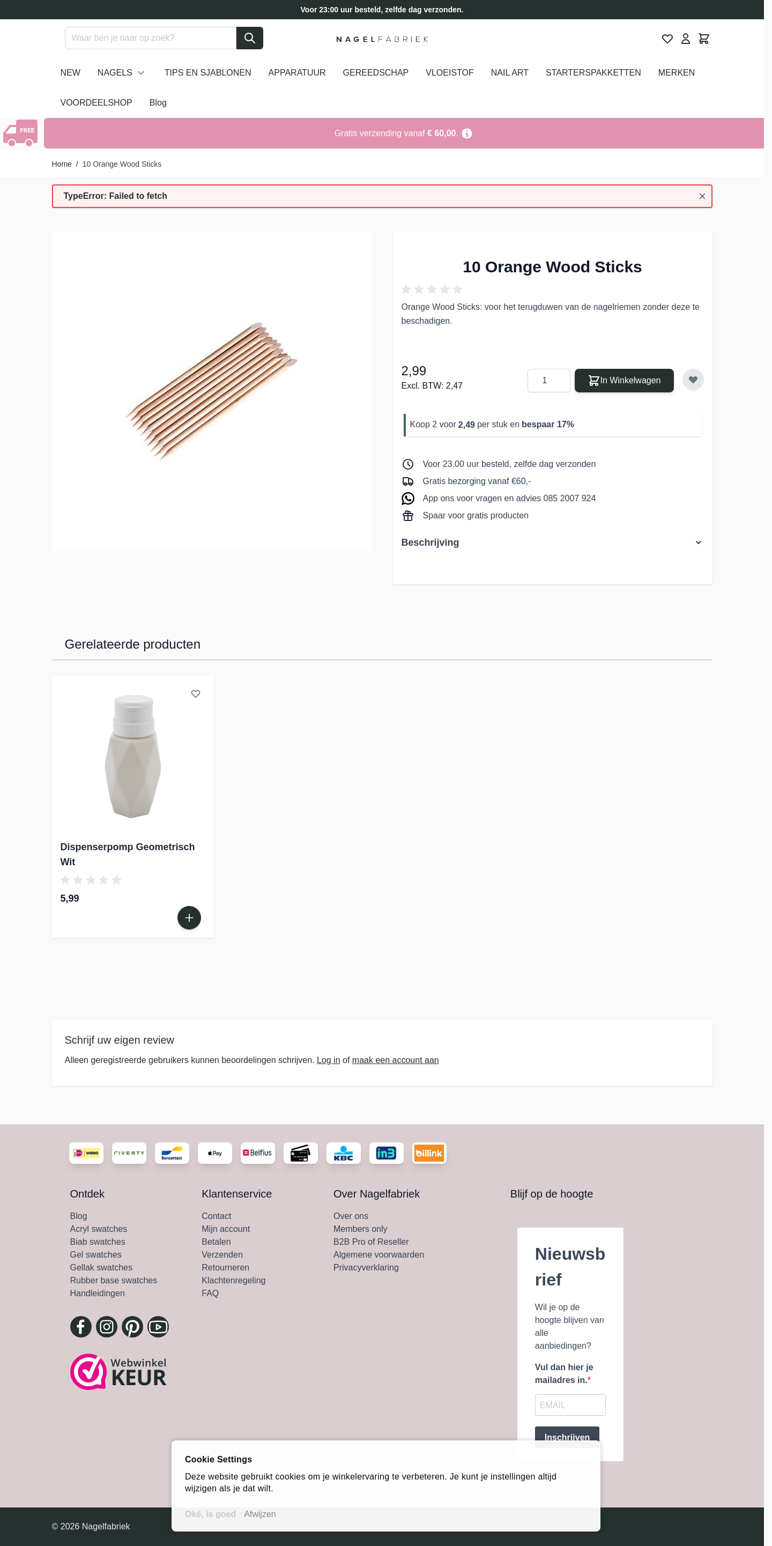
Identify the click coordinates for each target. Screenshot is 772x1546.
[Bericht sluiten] (702, 196)
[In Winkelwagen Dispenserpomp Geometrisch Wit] (189, 918)
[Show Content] (22, 133)
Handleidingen (97, 1293)
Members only (360, 1228)
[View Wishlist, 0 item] (667, 38)
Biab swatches (97, 1241)
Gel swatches (96, 1254)
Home (62, 164)
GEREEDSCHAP (376, 72)
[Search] (249, 38)
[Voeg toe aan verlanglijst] (693, 379)
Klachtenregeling (233, 1280)
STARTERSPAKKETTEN (593, 72)
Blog (158, 102)
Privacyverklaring (366, 1267)
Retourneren (225, 1267)
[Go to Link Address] (404, 133)
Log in (328, 1060)
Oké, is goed (210, 1514)
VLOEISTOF (450, 72)
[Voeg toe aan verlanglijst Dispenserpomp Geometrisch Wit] (195, 693)
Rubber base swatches (114, 1280)
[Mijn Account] (685, 38)
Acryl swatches (99, 1228)
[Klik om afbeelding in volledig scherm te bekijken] (212, 391)
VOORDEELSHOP (96, 102)
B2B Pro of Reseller (371, 1241)
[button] (434, 289)
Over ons (350, 1216)
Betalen (216, 1241)
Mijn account (226, 1228)
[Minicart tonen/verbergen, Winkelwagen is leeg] (703, 38)
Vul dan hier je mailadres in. (564, 1374)
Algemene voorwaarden (378, 1254)
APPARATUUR (297, 72)
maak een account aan (395, 1060)
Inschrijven (567, 1437)
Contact (216, 1216)
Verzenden (222, 1254)
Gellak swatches (101, 1267)
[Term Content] (467, 133)
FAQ (210, 1293)
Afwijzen (260, 1514)
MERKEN (676, 72)
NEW (70, 72)
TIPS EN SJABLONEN (208, 72)
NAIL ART (510, 72)
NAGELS (122, 72)
